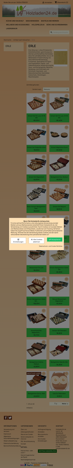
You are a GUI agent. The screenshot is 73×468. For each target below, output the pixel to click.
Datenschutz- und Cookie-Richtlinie (50, 246)
